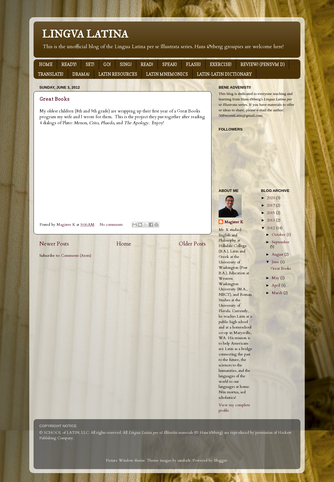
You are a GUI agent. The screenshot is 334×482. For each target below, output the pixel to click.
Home (123, 244)
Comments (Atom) (76, 255)
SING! (126, 64)
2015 (271, 212)
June (276, 262)
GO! (107, 64)
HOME (46, 64)
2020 (271, 198)
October (279, 234)
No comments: (112, 224)
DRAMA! (81, 74)
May (276, 278)
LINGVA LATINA (85, 34)
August (278, 254)
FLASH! (193, 64)
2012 (271, 228)
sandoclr (184, 460)
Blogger (220, 460)
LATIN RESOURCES (117, 74)
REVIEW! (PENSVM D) (262, 64)
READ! (147, 64)
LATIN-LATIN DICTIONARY (224, 74)
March (277, 293)
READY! (69, 64)
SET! (90, 64)
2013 (271, 220)
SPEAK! (169, 64)
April (276, 285)
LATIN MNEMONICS (167, 74)
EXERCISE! (221, 64)
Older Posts (192, 244)
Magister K (233, 222)
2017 (271, 205)
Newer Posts (54, 244)
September (281, 242)
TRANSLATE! (50, 74)
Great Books (54, 99)
